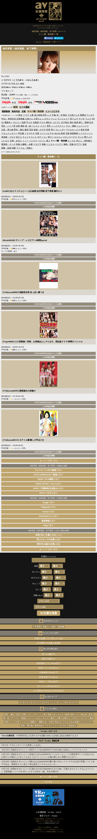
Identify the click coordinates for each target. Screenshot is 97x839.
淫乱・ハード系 (8, 126)
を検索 (48, 539)
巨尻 (24, 714)
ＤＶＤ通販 (24, 107)
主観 (24, 111)
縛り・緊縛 (84, 122)
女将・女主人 (16, 141)
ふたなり (5, 141)
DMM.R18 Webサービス (52, 823)
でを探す (48, 475)
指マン (51, 137)
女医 (18, 126)
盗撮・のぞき (40, 130)
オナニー (17, 122)
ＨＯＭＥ (48, 782)
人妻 (32, 115)
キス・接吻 (71, 126)
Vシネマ (90, 115)
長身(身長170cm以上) (48, 677)
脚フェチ (88, 137)
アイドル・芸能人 (24, 148)
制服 (44, 144)
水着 (37, 133)
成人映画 (38, 115)
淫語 (31, 130)
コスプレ (56, 122)
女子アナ (78, 144)
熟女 (20, 115)
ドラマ (26, 115)
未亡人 (19, 137)
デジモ (82, 119)
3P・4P (59, 115)
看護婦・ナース (8, 144)
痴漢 (76, 122)
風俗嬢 (61, 627)
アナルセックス (73, 130)
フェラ (88, 119)
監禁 (48, 130)
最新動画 (6, 111)
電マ (53, 130)
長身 (49, 714)
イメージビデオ (52, 111)
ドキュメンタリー (9, 133)
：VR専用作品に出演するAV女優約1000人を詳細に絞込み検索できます (39, 736)
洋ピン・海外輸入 (84, 141)
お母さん (38, 119)
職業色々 (8, 122)
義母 (27, 130)
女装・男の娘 (7, 130)
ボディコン (42, 137)
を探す (48, 507)
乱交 (91, 122)
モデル (75, 718)
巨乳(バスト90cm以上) (48, 668)
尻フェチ (74, 119)
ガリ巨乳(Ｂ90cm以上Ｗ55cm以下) (48, 691)
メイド (43, 126)
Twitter (54, 816)
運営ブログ (45, 816)
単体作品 (16, 111)
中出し (4, 119)
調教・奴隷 (6, 148)
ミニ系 (43, 714)
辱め (72, 122)
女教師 (36, 122)
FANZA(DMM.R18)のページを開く (48, 203)
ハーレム (25, 722)
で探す (48, 470)
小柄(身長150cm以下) (48, 672)
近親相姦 (20, 119)
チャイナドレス (29, 137)
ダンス (81, 137)
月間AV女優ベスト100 (48, 638)
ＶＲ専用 (37, 627)
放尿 (24, 122)
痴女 (65, 115)
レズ (49, 115)
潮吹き (49, 122)
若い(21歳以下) (48, 654)
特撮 (18, 144)
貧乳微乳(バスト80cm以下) (48, 663)
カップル (71, 141)
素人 (48, 141)
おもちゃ (58, 137)
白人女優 (74, 722)
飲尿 (63, 133)
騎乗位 (83, 115)
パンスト (36, 126)
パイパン (42, 141)
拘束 (87, 130)
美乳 (49, 126)
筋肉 (67, 714)
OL (2, 122)
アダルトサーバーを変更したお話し (25, 745)
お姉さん (29, 119)
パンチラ (33, 141)
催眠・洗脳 (68, 144)
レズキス (46, 119)
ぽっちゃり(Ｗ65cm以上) (48, 686)
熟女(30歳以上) (48, 659)
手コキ (29, 122)
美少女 (84, 714)
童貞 (83, 130)
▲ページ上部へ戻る (48, 460)
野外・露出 (19, 130)
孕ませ (58, 722)
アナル (42, 122)
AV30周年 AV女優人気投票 (48, 643)
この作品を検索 (48, 207)
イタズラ (37, 144)
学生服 (21, 133)
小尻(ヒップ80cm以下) (48, 682)
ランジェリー (63, 119)
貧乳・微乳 (9, 714)
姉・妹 (28, 126)
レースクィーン (86, 133)
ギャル (46, 718)
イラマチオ (30, 133)
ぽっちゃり (58, 714)
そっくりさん (35, 718)
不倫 (54, 115)
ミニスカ (50, 144)
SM (93, 119)
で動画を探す (48, 493)
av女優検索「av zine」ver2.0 (48, 812)
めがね (57, 133)
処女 (91, 714)
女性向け (72, 725)
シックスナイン (58, 126)
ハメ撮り (52, 627)
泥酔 (14, 148)
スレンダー (60, 130)
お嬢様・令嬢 (26, 144)
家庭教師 (74, 133)
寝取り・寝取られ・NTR (42, 722)
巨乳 (45, 115)
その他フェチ (74, 115)
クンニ (54, 119)
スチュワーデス (70, 137)
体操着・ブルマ (8, 137)
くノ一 (25, 141)
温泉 (85, 144)
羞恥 (22, 126)
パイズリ (59, 144)
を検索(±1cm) (48, 535)
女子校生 (65, 122)
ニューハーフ (83, 126)
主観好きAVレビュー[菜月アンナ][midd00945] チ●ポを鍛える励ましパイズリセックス (48, 750)
